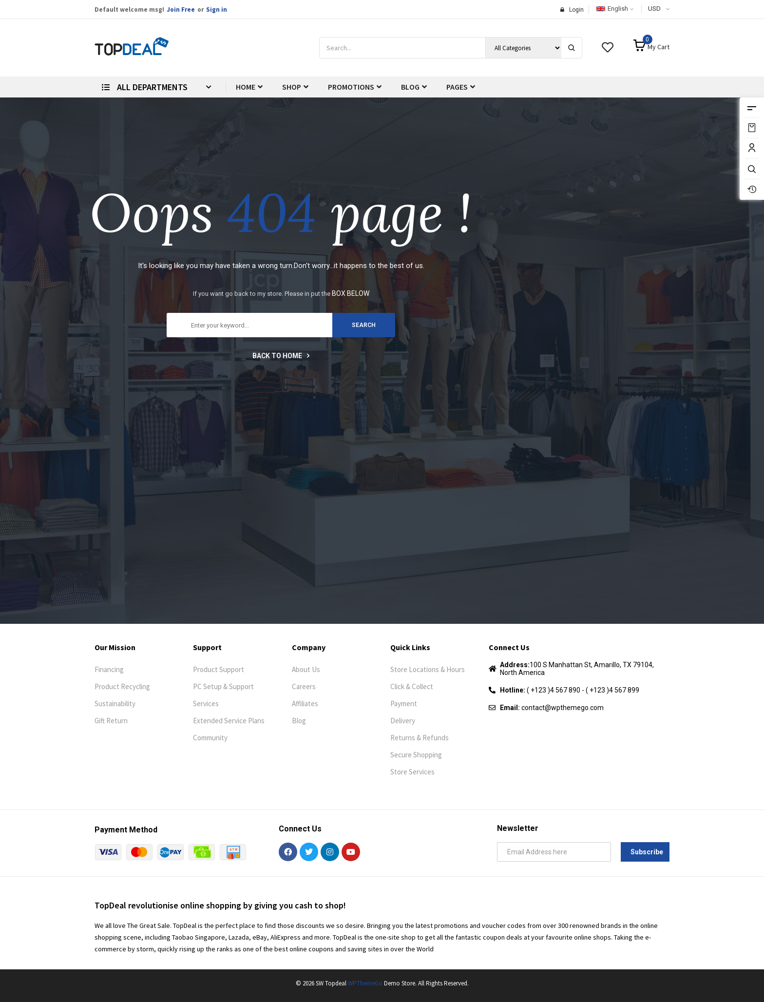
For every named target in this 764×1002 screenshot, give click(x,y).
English (612, 8)
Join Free (181, 9)
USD (654, 8)
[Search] (571, 48)
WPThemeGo (365, 983)
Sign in (216, 9)
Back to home (280, 356)
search (364, 325)
